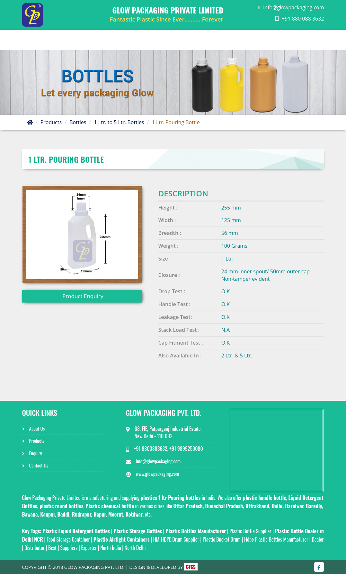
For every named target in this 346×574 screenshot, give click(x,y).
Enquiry (261, 40)
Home (143, 40)
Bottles (77, 122)
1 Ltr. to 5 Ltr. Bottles (119, 122)
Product (222, 40)
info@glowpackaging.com (293, 7)
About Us (179, 40)
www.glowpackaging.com (157, 473)
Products (51, 122)
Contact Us (302, 40)
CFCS (191, 567)
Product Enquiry (82, 296)
